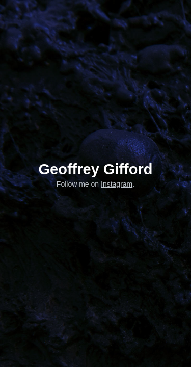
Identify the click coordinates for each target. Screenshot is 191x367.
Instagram (116, 184)
